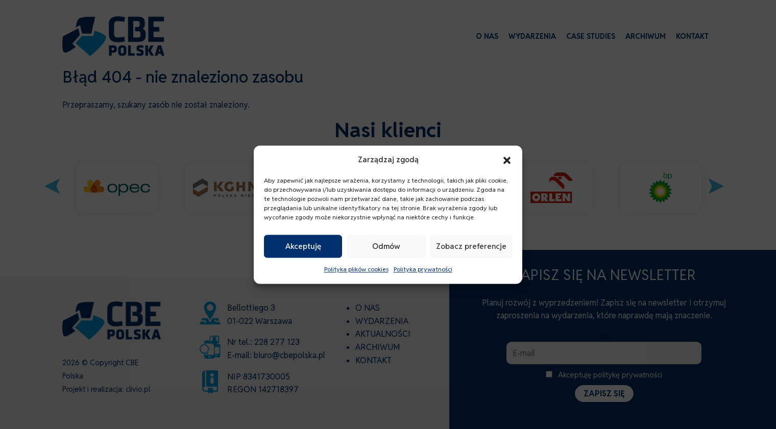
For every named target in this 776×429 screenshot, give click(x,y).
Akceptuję (303, 246)
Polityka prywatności (423, 269)
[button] (507, 160)
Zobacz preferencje (471, 246)
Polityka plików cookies (356, 269)
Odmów (386, 246)
